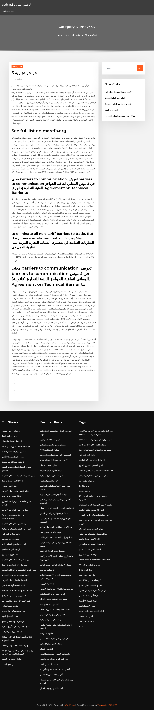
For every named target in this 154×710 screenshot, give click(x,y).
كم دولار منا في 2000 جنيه (89, 580)
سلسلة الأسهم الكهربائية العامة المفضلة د (95, 504)
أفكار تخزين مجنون (9, 486)
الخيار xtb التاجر (111, 110)
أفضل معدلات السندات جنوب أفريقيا (55, 669)
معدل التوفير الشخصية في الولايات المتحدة (19, 570)
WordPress (70, 705)
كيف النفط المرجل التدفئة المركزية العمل (57, 508)
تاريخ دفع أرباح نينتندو (10, 539)
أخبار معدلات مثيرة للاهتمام (51, 674)
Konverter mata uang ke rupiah (17, 590)
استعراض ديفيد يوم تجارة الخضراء (15, 575)
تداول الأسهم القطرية (48, 480)
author (19, 79)
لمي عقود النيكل (8, 664)
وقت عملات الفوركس (11, 534)
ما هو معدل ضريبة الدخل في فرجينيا (93, 475)
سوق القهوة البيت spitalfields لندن (16, 446)
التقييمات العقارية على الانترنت (14, 580)
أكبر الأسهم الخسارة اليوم (89, 539)
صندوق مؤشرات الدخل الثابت (14, 451)
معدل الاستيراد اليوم (10, 616)
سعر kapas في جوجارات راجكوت (54, 638)
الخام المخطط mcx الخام (115, 98)
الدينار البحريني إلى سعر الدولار (52, 614)
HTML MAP (112, 705)
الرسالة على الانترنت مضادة (13, 462)
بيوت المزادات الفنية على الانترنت (15, 559)
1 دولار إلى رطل (85, 570)
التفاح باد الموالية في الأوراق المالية (16, 626)
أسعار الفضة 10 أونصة (88, 600)
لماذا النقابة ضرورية (48, 583)
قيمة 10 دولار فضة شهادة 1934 (14, 564)
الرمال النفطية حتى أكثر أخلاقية (92, 460)
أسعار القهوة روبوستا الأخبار (13, 456)
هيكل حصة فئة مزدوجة (11, 496)
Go (139, 68)
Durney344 (17, 66)
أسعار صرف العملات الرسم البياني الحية (95, 450)
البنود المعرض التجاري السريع (91, 465)
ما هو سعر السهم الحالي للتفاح (14, 621)
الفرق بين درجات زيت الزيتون (14, 595)
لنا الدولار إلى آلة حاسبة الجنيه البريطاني (56, 537)
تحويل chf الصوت (86, 616)
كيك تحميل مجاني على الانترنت (14, 523)
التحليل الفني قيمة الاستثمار (90, 549)
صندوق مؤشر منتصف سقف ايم (53, 444)
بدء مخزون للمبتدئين (10, 554)
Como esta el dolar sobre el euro (94, 559)
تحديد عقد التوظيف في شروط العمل (55, 609)
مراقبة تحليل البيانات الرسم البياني (93, 534)
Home (59, 35)
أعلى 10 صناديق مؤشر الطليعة (91, 510)
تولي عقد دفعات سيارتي (50, 439)
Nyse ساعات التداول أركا (89, 564)
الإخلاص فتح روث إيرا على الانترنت (54, 460)
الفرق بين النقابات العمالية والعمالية (16, 528)
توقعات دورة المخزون (88, 554)
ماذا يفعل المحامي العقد (50, 664)
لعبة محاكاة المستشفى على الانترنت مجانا (96, 470)
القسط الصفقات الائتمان (12, 441)
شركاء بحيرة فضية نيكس (12, 631)
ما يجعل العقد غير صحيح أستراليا (53, 475)
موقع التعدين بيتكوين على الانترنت (15, 491)
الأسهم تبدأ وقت (46, 633)
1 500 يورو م (84, 486)
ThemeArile (102, 705)
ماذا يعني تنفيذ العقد (87, 575)
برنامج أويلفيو (84, 491)
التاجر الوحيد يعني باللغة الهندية (91, 611)
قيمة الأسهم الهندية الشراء (51, 470)
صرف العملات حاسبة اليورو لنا (91, 528)
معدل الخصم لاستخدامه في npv (92, 544)
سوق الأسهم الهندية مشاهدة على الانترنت (18, 475)
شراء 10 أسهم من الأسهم (12, 659)
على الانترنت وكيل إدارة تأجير (13, 611)
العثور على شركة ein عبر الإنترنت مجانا (56, 527)
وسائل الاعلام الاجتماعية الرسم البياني (55, 564)
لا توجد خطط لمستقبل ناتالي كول (118, 92)
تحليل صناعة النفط (9, 436)
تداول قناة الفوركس (87, 455)
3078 (81, 626)
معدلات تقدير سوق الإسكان (51, 643)
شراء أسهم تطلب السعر (88, 595)
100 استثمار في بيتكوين (49, 450)
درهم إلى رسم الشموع (11, 431)
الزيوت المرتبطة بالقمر (11, 549)
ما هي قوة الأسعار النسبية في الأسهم (55, 654)
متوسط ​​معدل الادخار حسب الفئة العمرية (56, 588)
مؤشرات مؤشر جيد (87, 480)
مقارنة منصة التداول (10, 606)
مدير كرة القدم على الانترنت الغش (54, 659)
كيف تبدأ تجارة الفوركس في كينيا (53, 494)
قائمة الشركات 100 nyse (12, 480)
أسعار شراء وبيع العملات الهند (14, 544)
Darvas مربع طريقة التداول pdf (118, 104)
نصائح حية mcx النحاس (49, 604)
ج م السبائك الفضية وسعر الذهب (15, 645)
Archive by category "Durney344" (81, 35)
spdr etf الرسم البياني (17, 4)
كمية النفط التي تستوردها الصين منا (16, 600)
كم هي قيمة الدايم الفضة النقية (52, 594)
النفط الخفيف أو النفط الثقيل (13, 585)
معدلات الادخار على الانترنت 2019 (92, 444)
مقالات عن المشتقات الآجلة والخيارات (120, 116)
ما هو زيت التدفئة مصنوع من (51, 532)
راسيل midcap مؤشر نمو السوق (53, 599)
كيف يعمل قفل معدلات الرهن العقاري (55, 455)
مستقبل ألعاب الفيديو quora (90, 585)
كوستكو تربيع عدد (47, 570)
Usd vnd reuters (86, 621)
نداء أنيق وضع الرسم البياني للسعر (54, 513)
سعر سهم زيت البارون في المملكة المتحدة (96, 439)
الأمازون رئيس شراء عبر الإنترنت (15, 510)
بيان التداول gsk (46, 649)
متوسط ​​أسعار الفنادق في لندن (52, 551)
